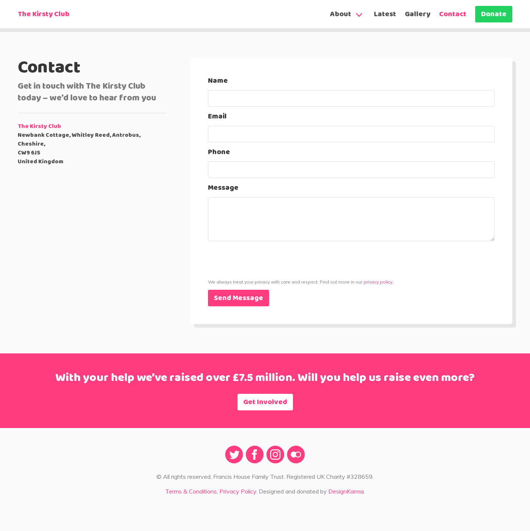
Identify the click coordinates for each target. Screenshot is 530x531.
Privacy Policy (237, 491)
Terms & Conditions (191, 491)
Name (218, 80)
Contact (452, 14)
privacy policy (378, 282)
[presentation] (264, 273)
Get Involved (265, 402)
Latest (385, 14)
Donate (493, 14)
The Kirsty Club (44, 14)
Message (223, 187)
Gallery (417, 14)
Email (217, 116)
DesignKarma (346, 491)
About (340, 14)
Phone (219, 152)
